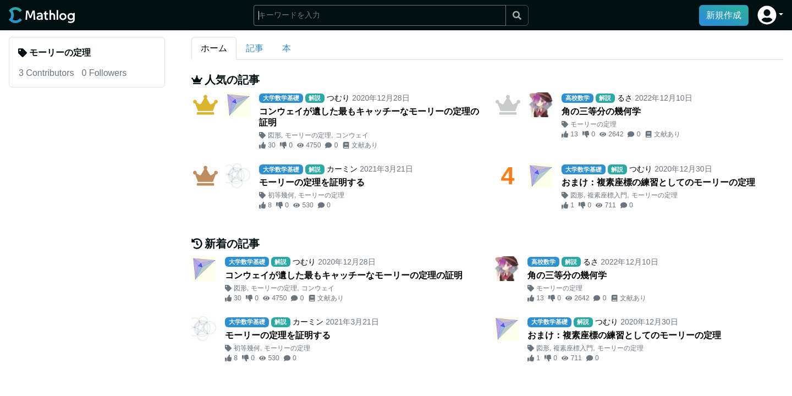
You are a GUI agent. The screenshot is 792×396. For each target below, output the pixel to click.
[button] (770, 15)
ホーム (214, 48)
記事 (254, 48)
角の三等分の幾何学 (601, 111)
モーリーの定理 (308, 135)
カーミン (342, 168)
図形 (274, 135)
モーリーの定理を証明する (312, 182)
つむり (338, 98)
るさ (624, 98)
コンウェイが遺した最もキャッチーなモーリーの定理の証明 (369, 117)
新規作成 (723, 15)
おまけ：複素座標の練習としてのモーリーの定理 (658, 182)
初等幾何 (281, 195)
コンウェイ (352, 135)
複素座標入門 (607, 195)
